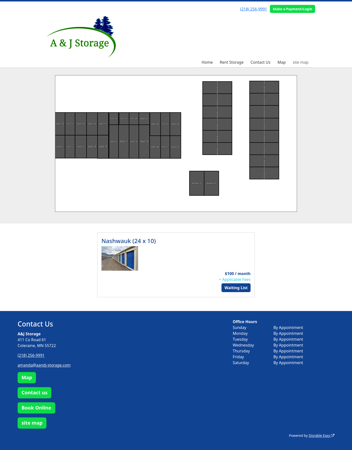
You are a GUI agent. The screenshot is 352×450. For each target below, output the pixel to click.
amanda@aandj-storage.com (44, 365)
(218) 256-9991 (253, 9)
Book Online (36, 407)
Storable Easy (321, 435)
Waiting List (236, 287)
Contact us (34, 392)
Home (207, 62)
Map (281, 62)
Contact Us (260, 62)
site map (300, 62)
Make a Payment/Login (292, 9)
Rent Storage (231, 62)
